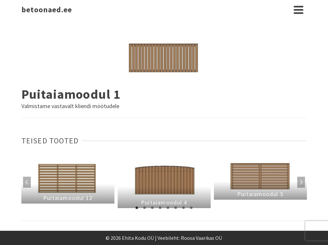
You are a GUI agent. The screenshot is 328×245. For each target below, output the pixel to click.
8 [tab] (191, 208)
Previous (27, 182)
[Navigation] (298, 9)
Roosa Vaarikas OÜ (201, 238)
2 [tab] (144, 208)
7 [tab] (183, 208)
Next (301, 182)
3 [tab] (152, 208)
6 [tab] (175, 208)
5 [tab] (168, 208)
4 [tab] (160, 208)
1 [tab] (137, 208)
